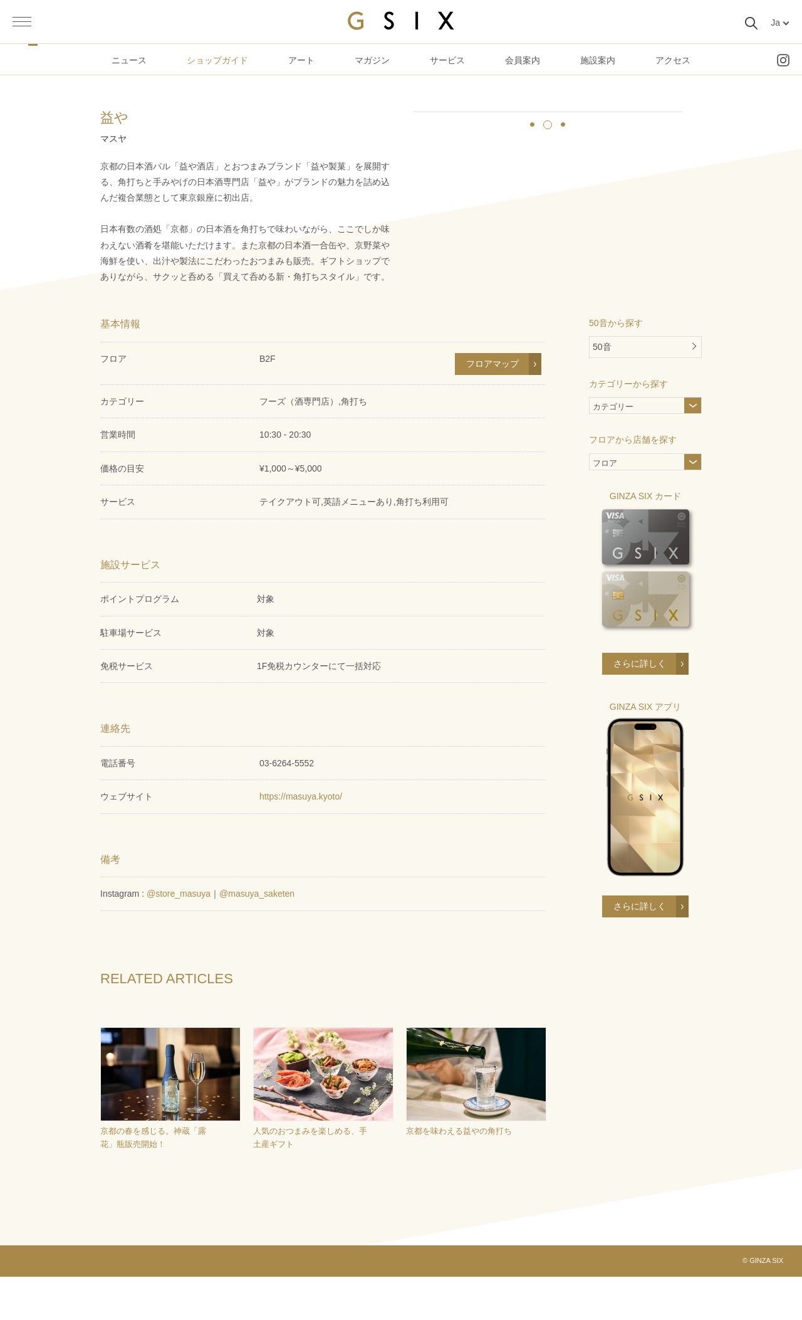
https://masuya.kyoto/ (300, 840)
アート (301, 60)
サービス (447, 60)
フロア (605, 508)
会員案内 (522, 60)
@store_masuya (179, 937)
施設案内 (597, 60)
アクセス (672, 60)
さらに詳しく (639, 707)
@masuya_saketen (256, 937)
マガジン (372, 60)
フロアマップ (492, 408)
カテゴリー (633, 452)
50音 (602, 391)
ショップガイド (217, 60)
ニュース (129, 60)
